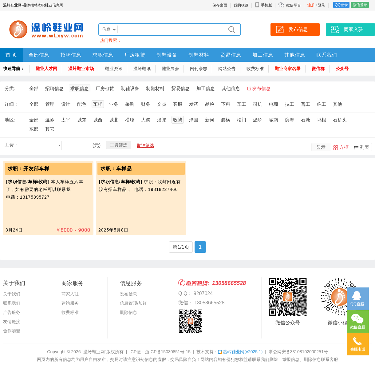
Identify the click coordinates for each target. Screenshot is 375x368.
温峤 (257, 119)
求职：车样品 (116, 168)
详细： (11, 104)
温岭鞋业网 (240, 351)
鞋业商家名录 (288, 68)
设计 (65, 104)
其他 (337, 104)
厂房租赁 (134, 54)
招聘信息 (71, 54)
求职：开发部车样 (28, 168)
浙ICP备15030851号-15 (168, 351)
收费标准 (255, 68)
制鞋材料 (198, 54)
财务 (145, 104)
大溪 (145, 119)
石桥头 (340, 119)
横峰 (129, 119)
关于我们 (11, 293)
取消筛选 (145, 145)
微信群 (318, 68)
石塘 (305, 119)
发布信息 (261, 88)
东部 (33, 129)
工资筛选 (118, 144)
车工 (241, 104)
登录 (321, 5)
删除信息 (128, 312)
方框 (344, 147)
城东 (81, 119)
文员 (161, 104)
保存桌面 (219, 5)
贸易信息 (230, 54)
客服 (177, 104)
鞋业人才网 (46, 68)
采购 (129, 104)
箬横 (225, 119)
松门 (241, 119)
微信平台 (293, 5)
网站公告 (226, 68)
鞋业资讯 (113, 68)
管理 (49, 104)
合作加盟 (11, 330)
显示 (321, 147)
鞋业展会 (170, 68)
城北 (113, 119)
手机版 (263, 5)
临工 (321, 104)
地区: (10, 119)
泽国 (193, 119)
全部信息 (39, 54)
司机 (257, 104)
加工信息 (262, 54)
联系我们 (326, 54)
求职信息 (103, 54)
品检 (209, 104)
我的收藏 (241, 5)
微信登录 (360, 5)
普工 (305, 104)
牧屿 (177, 119)
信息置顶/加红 (133, 303)
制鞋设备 (166, 54)
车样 (97, 104)
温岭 (49, 119)
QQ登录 (341, 5)
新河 (209, 119)
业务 (113, 104)
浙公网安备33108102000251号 (298, 351)
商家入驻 (70, 293)
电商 (273, 104)
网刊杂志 (198, 68)
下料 (225, 104)
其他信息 (294, 54)
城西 (97, 119)
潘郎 (161, 119)
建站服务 (70, 303)
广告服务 (11, 312)
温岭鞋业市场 (81, 68)
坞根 (321, 119)
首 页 (12, 54)
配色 (81, 104)
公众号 (342, 68)
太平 (65, 119)
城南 (273, 119)
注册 (311, 5)
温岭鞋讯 (142, 68)
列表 (364, 147)
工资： (11, 144)
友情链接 (11, 321)
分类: (10, 88)
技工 (289, 104)
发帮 (193, 104)
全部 (33, 88)
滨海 (289, 119)
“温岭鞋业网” (94, 351)
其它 (49, 129)
